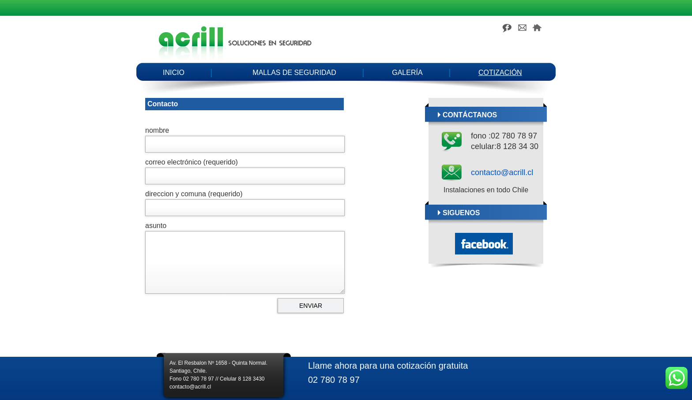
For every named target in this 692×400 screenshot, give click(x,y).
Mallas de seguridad (294, 72)
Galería (407, 72)
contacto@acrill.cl (502, 172)
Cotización (500, 72)
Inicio (173, 72)
